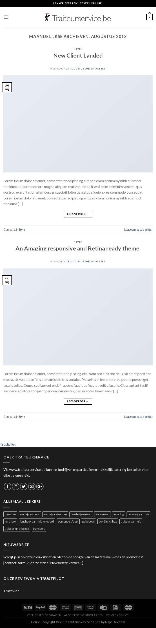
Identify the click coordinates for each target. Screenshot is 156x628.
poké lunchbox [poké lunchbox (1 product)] (108, 521)
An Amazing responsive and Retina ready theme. (78, 248)
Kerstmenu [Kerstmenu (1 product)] (102, 514)
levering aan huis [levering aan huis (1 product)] (138, 514)
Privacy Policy (117, 615)
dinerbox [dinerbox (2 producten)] (10, 514)
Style (78, 48)
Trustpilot (8, 444)
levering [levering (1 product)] (119, 514)
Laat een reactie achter (138, 229)
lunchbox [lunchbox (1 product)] (10, 521)
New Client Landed (78, 55)
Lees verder (78, 214)
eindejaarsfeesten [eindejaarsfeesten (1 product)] (55, 514)
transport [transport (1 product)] (39, 528)
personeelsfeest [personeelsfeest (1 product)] (68, 521)
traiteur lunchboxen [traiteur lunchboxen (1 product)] (17, 528)
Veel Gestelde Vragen (44, 615)
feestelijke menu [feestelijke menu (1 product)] (81, 514)
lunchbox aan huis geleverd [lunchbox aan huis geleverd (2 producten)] (37, 521)
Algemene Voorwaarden (83, 615)
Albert (100, 68)
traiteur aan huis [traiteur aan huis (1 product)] (131, 521)
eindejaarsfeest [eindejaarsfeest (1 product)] (30, 514)
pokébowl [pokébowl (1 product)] (88, 521)
